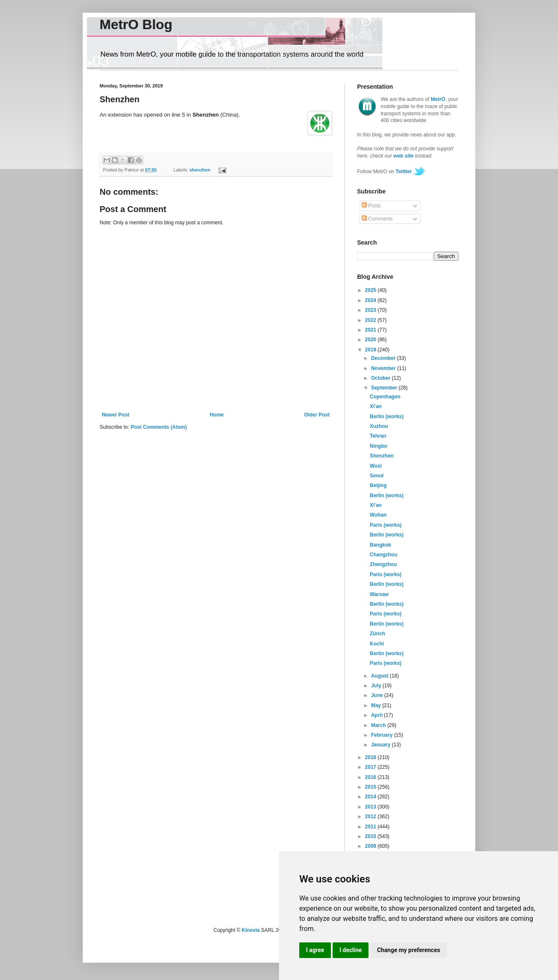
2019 (371, 350)
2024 (371, 300)
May (376, 705)
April (377, 715)
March (379, 725)
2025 (371, 290)
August (380, 676)
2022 (371, 320)
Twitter (403, 171)
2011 (371, 827)
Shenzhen (382, 456)
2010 (371, 836)
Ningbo (378, 446)
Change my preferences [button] (408, 950)
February (382, 735)
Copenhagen (385, 397)
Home (217, 415)
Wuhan (378, 515)
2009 (371, 846)
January (381, 745)
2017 (371, 767)
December (384, 358)
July (376, 686)
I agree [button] (315, 950)
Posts (371, 206)
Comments (377, 219)
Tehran (378, 436)
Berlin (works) (387, 416)
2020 (371, 340)
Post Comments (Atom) (158, 427)
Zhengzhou (383, 564)
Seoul (377, 476)
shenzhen (200, 169)
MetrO (438, 99)
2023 (371, 310)
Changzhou (383, 555)
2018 (371, 757)
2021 (371, 330)
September (384, 388)
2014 (371, 797)
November (384, 368)
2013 (371, 807)
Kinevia (251, 930)
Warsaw (379, 594)
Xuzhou (379, 426)
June (377, 695)
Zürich (377, 634)
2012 (371, 816)
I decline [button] (350, 950)
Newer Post (115, 415)
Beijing (378, 485)
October (381, 378)
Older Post (317, 415)
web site (403, 156)
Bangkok (380, 545)
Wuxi (376, 466)
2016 (371, 777)
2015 (371, 787)
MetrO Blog (136, 24)
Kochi (377, 644)
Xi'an (376, 406)
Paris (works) (385, 525)
